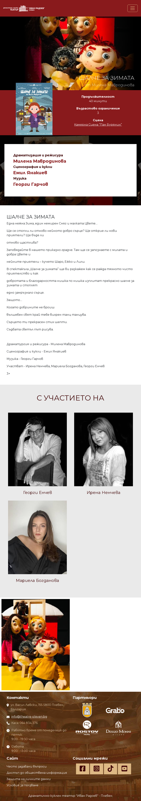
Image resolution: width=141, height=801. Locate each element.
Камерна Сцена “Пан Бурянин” (98, 124)
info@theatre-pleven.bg (29, 716)
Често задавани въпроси (27, 766)
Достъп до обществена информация (37, 773)
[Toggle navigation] (132, 8)
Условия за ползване (22, 785)
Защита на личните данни (29, 779)
